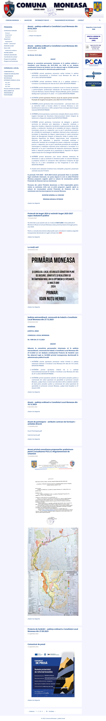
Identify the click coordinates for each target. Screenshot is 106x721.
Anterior (31, 711)
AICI (60, 233)
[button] (99, 20)
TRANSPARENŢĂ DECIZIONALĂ (64, 20)
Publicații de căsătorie (11, 50)
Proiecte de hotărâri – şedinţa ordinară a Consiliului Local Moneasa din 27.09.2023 (53, 630)
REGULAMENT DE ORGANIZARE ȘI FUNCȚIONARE (9, 93)
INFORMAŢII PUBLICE (44, 20)
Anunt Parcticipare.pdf (35, 431)
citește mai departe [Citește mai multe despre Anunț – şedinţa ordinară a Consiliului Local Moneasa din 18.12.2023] (34, 411)
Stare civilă (7, 48)
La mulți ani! (33, 247)
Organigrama (8, 41)
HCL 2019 (7, 86)
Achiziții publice (8, 52)
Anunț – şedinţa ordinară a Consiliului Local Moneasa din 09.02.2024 (53, 27)
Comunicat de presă (36, 644)
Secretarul (7, 37)
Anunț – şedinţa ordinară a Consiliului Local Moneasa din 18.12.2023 (53, 403)
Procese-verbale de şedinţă (12, 88)
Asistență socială (9, 46)
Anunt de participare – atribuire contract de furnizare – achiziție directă (52, 423)
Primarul (7, 33)
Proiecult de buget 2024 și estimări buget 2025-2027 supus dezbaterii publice (50, 214)
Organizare (7, 39)
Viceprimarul (8, 35)
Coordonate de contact (10, 57)
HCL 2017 (7, 82)
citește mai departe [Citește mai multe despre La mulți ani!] (34, 307)
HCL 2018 (7, 84)
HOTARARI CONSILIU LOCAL (12, 80)
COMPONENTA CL (9, 71)
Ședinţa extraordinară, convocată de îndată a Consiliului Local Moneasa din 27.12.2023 (52, 318)
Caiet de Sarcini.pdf (34, 435)
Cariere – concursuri (10, 43)
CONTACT (81, 20)
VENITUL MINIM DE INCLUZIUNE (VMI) (93, 38)
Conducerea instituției (10, 30)
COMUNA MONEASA (14, 20)
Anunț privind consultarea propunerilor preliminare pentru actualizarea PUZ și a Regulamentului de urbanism (50, 451)
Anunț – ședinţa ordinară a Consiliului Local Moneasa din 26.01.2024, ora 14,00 (53, 47)
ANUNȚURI (28, 20)
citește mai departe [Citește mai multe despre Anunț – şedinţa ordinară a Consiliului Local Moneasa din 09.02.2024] (35, 36)
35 (47, 711)
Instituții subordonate (10, 55)
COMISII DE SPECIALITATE (11, 74)
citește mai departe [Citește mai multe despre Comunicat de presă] (34, 700)
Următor (52, 711)
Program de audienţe (10, 59)
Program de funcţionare (11, 61)
